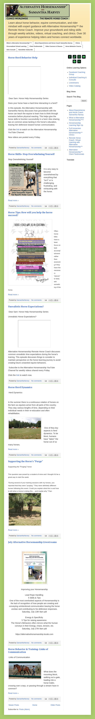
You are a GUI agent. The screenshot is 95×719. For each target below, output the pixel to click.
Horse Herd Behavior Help (22, 57)
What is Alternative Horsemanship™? (19, 43)
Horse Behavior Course (73, 46)
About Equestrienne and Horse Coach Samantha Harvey (53, 43)
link (17, 129)
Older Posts (55, 705)
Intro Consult (11, 49)
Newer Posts (14, 705)
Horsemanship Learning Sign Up (76, 124)
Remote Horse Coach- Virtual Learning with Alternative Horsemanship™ (76, 142)
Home (34, 705)
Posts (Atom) (24, 709)
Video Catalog (74, 86)
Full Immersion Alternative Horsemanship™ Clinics (76, 131)
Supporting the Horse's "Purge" (25, 461)
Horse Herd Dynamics (20, 387)
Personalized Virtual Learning (16, 46)
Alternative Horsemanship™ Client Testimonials (76, 152)
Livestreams (74, 83)
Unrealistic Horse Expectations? (26, 306)
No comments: (36, 148)
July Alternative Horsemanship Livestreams (32, 542)
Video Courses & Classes (53, 46)
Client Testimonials (36, 46)
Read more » (13, 200)
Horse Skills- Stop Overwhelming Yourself (31, 154)
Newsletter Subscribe (25, 49)
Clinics (77, 43)
